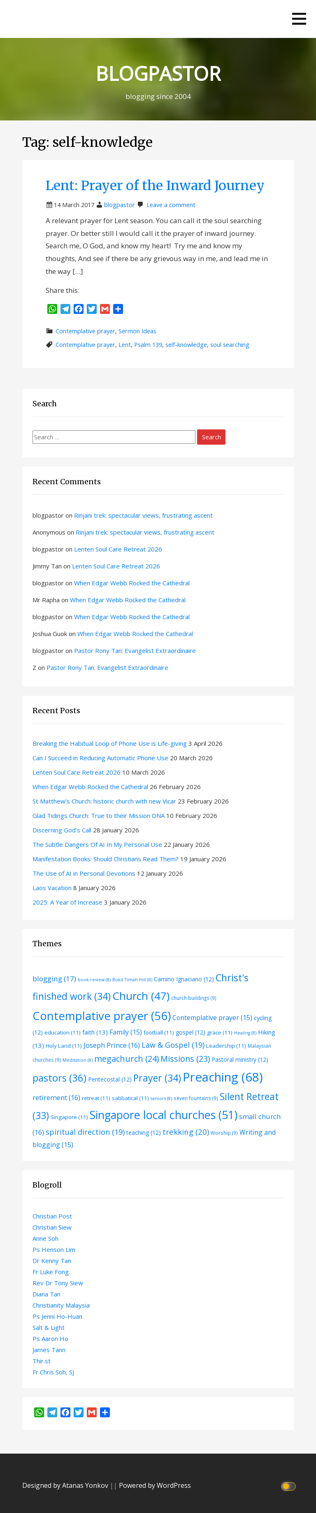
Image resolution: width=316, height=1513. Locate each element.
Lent (124, 345)
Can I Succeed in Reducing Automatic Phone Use (100, 758)
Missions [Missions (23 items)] (185, 1058)
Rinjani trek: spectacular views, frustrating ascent (143, 515)
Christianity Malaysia (61, 1305)
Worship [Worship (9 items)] (224, 1132)
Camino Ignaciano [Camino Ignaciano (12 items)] (184, 979)
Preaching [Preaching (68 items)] (223, 1077)
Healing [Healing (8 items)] (245, 1033)
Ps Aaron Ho (50, 1338)
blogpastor (119, 205)
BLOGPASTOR (158, 73)
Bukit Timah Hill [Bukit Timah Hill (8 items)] (132, 980)
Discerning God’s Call (62, 830)
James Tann (49, 1350)
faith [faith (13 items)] (95, 1032)
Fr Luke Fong (51, 1272)
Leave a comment (170, 205)
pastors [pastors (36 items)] (59, 1077)
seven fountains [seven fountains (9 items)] (196, 1098)
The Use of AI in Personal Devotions (84, 873)
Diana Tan (46, 1294)
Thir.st (42, 1361)
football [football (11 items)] (159, 1032)
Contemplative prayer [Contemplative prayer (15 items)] (212, 1017)
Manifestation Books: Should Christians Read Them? (106, 859)
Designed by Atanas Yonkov (66, 1485)
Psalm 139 (148, 345)
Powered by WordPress (155, 1485)
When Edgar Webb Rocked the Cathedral (132, 583)
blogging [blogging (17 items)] (54, 978)
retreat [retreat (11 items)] (96, 1098)
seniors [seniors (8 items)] (161, 1098)
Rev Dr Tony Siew (58, 1283)
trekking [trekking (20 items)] (186, 1132)
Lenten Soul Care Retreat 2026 (118, 549)
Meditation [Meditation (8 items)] (78, 1060)
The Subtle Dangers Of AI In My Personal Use (97, 844)
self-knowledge (186, 345)
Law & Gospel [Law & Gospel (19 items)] (173, 1045)
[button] (299, 19)
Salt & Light (49, 1327)
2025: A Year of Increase (67, 902)
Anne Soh (45, 1238)
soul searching (229, 345)
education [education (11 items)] (62, 1032)
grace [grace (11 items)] (219, 1032)
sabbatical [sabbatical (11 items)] (130, 1098)
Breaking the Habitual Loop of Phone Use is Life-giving (110, 743)
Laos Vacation (52, 888)
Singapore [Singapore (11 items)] (69, 1117)
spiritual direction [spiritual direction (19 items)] (85, 1132)
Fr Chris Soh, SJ (53, 1372)
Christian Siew (52, 1227)
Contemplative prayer (85, 331)
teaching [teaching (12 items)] (143, 1132)
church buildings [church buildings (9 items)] (193, 998)
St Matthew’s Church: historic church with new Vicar (104, 801)
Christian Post (52, 1216)
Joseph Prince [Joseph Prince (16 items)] (112, 1045)
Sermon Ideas (137, 331)
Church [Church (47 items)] (141, 995)
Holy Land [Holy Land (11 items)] (64, 1045)
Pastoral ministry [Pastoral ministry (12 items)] (239, 1059)
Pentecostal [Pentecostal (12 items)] (110, 1079)
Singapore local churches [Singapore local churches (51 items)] (163, 1114)
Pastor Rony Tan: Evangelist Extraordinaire (135, 650)
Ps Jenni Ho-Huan (57, 1316)
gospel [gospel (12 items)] (190, 1032)
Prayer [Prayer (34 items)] (157, 1077)
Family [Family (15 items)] (125, 1032)
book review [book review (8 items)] (94, 980)
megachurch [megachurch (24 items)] (126, 1058)
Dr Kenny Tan (52, 1260)
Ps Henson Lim (54, 1249)
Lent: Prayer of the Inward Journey (155, 185)
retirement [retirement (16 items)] (56, 1097)
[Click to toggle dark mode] (290, 1486)
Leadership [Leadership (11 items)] (226, 1045)
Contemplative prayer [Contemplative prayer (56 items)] (102, 1015)
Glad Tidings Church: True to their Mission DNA (99, 815)
